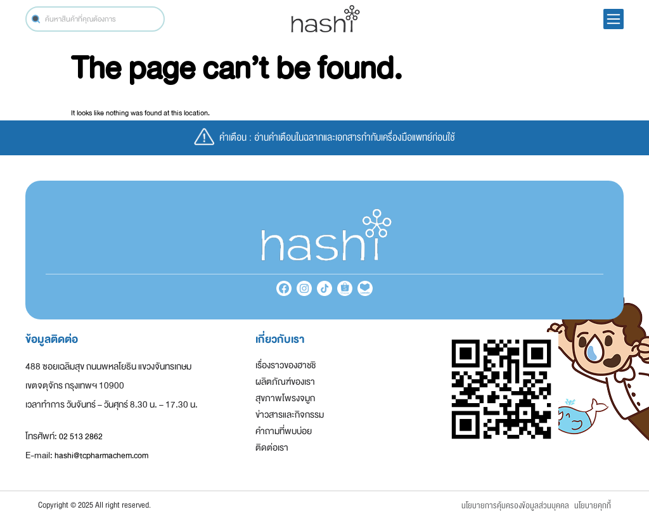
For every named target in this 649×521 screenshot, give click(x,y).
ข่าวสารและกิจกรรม (289, 415)
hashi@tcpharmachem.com (101, 456)
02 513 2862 (81, 437)
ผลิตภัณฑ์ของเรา (285, 382)
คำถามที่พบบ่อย (283, 431)
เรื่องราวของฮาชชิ (285, 365)
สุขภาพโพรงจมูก (285, 398)
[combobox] (95, 19)
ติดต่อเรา (271, 448)
